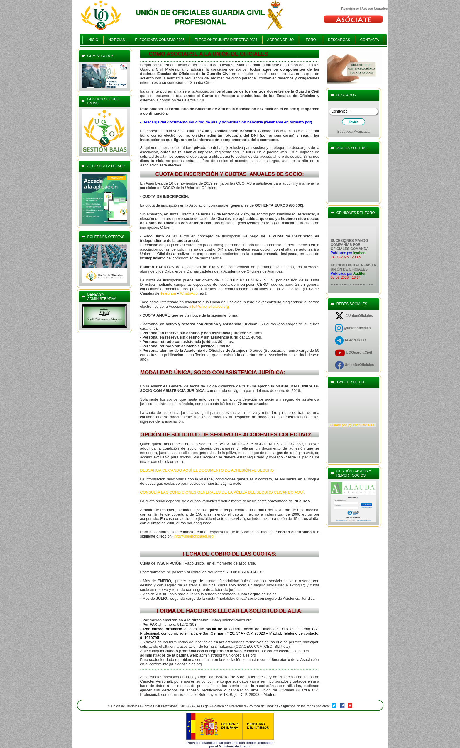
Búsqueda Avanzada (353, 132)
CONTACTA (369, 40)
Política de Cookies (263, 706)
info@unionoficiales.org (209, 306)
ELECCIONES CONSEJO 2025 (160, 40)
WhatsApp (189, 293)
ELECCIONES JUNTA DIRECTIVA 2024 (226, 40)
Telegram (168, 293)
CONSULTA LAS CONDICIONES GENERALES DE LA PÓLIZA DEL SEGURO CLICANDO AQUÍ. (222, 492)
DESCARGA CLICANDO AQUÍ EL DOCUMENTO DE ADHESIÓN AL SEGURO (207, 470)
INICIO (93, 40)
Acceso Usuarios (374, 8)
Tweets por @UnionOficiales (351, 425)
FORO (311, 40)
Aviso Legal (200, 706)
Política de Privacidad (229, 706)
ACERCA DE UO (280, 40)
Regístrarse (350, 8)
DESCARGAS (339, 40)
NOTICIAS (116, 40)
